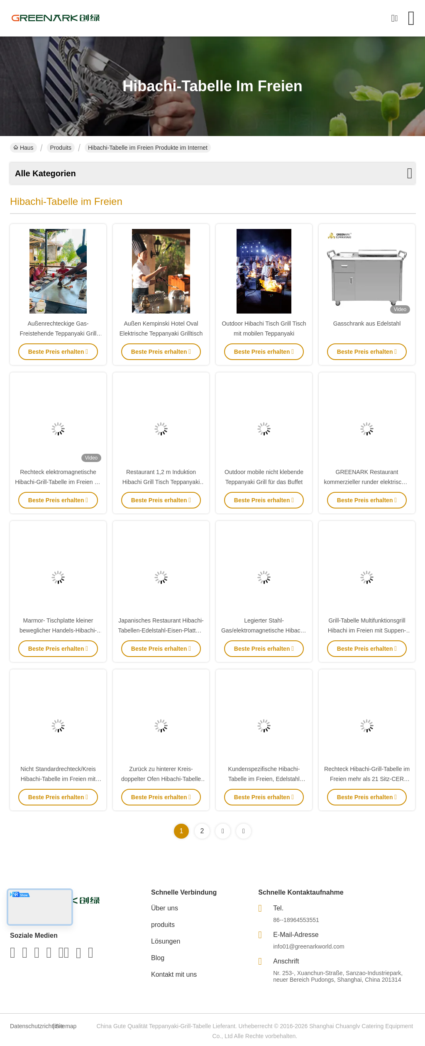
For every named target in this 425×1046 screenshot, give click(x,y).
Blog (157, 957)
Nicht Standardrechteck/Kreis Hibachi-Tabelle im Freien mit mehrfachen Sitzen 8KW (57, 779)
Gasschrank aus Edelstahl (367, 323)
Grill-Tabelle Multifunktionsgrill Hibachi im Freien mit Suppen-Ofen (367, 630)
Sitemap (65, 1026)
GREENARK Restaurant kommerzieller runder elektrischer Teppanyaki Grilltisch (367, 482)
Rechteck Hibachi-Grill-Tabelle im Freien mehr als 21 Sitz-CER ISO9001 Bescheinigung (367, 779)
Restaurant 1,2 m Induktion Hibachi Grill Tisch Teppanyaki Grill (161, 482)
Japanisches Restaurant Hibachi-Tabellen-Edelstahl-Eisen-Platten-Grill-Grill (161, 630)
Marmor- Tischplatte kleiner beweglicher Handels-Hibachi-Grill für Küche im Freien (58, 630)
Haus (23, 147)
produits (163, 924)
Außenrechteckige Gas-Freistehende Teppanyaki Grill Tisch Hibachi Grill (58, 333)
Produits (60, 147)
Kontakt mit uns (174, 974)
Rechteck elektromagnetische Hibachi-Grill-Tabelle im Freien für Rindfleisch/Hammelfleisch (58, 482)
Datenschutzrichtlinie (30, 1026)
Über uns (164, 908)
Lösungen (165, 941)
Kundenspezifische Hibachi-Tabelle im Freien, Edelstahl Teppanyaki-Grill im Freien (264, 779)
